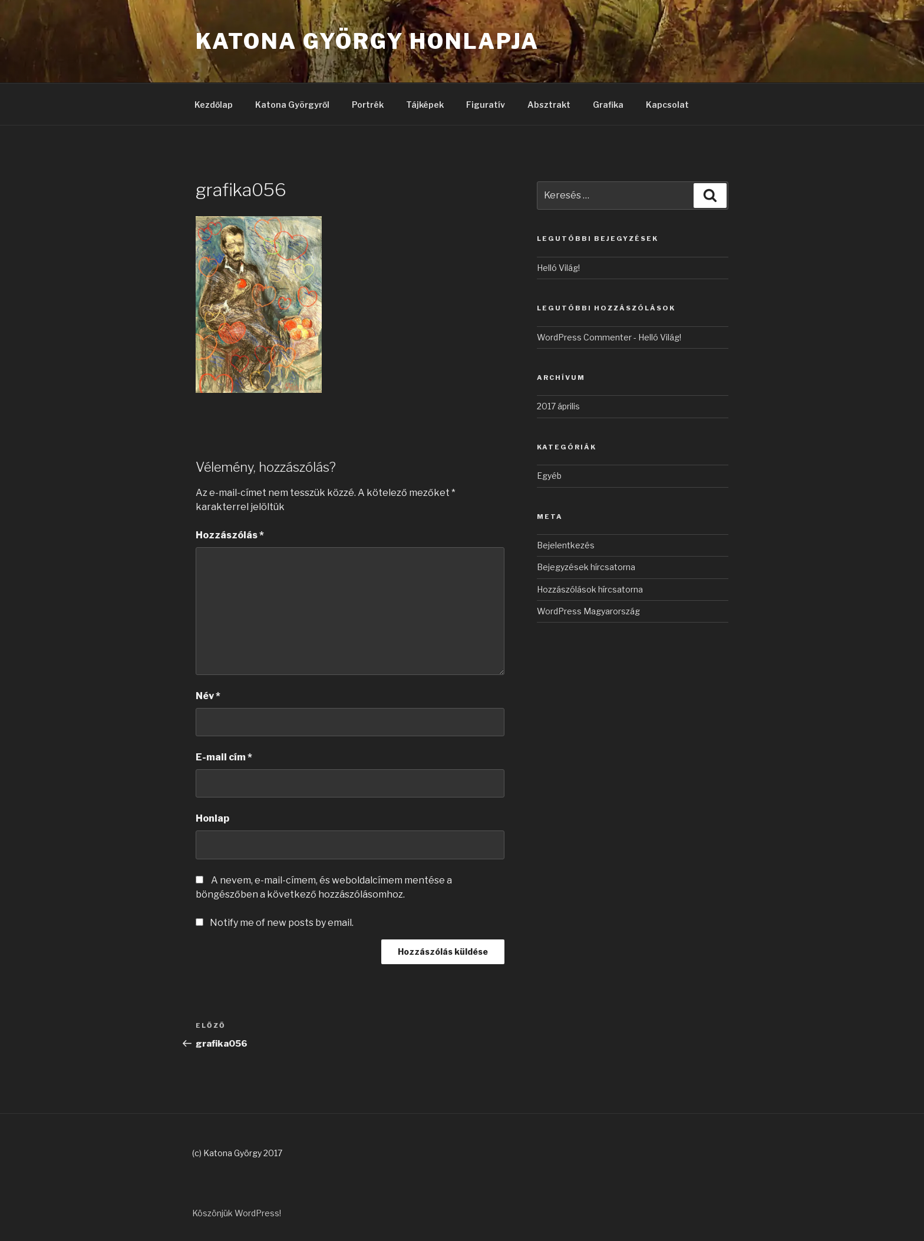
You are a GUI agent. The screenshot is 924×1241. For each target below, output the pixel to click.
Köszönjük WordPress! (236, 1213)
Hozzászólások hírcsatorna (590, 589)
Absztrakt (548, 105)
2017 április (558, 406)
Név (208, 695)
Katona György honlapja (367, 41)
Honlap (212, 818)
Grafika (608, 105)
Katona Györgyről (292, 105)
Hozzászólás (230, 535)
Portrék (368, 105)
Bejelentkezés (566, 545)
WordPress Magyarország (588, 611)
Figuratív (485, 105)
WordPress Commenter (584, 337)
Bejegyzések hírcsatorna (586, 567)
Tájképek (425, 105)
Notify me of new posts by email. (282, 922)
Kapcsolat (667, 105)
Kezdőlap (213, 105)
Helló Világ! (558, 268)
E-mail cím (224, 757)
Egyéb (549, 476)
